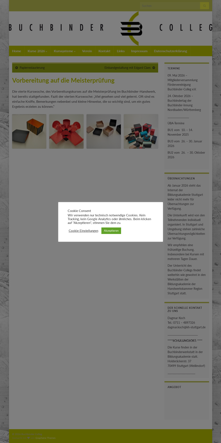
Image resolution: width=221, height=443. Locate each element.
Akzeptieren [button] (111, 230)
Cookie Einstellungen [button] (83, 231)
